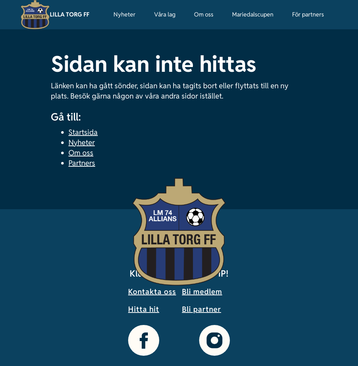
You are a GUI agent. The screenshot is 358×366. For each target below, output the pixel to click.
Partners (81, 163)
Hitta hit (143, 309)
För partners (308, 14)
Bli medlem (202, 291)
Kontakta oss (152, 291)
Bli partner (201, 309)
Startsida (83, 132)
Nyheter (124, 14)
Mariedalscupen (252, 14)
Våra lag (164, 14)
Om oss (203, 14)
